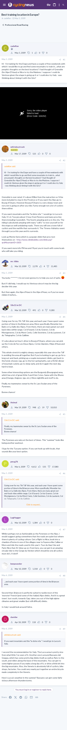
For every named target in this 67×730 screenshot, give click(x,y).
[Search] (63, 5)
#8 (64, 576)
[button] (4, 4)
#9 (64, 629)
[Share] (60, 59)
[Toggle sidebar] (59, 5)
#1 (64, 59)
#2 (64, 160)
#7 (64, 529)
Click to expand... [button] (33, 504)
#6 (64, 473)
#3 (64, 273)
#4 (64, 317)
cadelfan (7, 18)
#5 (64, 414)
